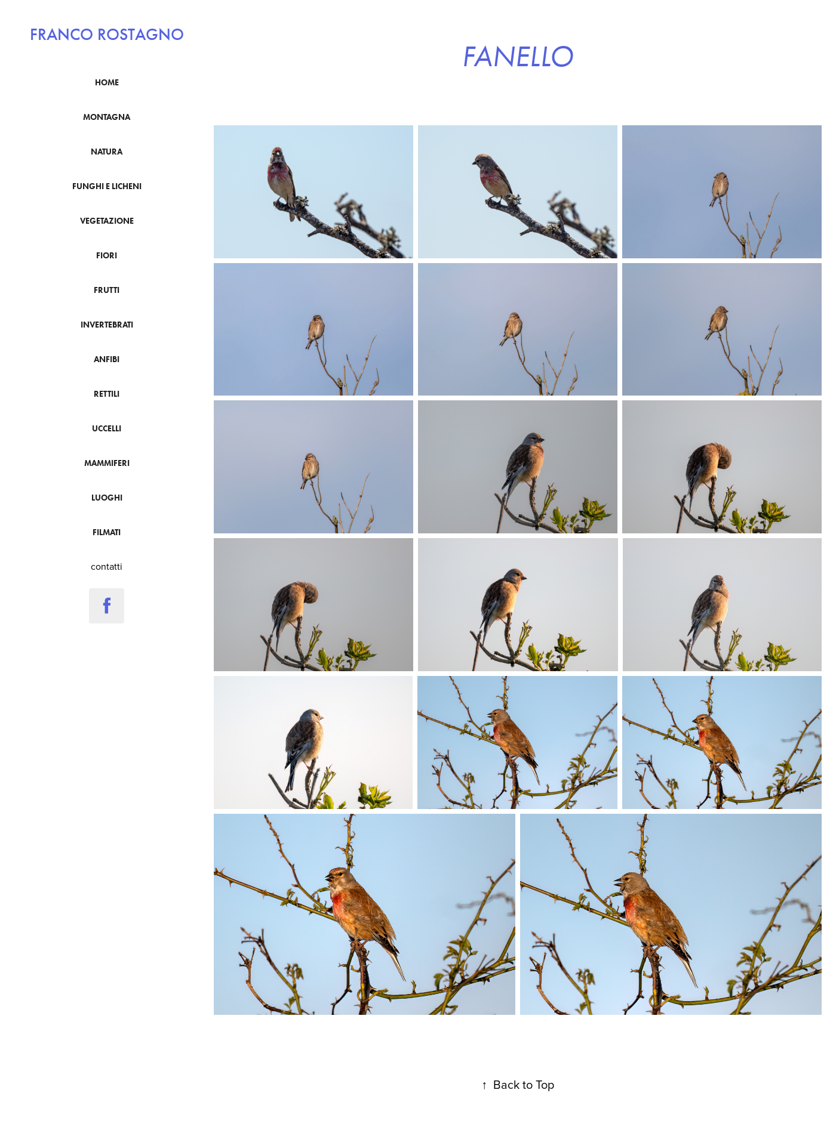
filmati (107, 532)
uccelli (106, 429)
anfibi (106, 359)
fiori (106, 256)
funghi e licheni (107, 186)
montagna (106, 117)
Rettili (106, 394)
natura (106, 152)
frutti (106, 290)
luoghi (106, 498)
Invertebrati (107, 325)
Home (107, 83)
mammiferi (107, 463)
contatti (106, 566)
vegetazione (107, 221)
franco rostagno (107, 34)
